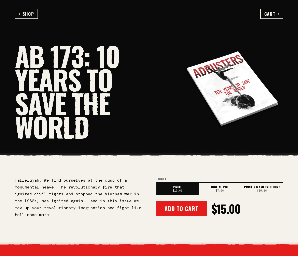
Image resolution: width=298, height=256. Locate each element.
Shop (26, 14)
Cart (271, 14)
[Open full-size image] (232, 87)
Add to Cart (181, 208)
